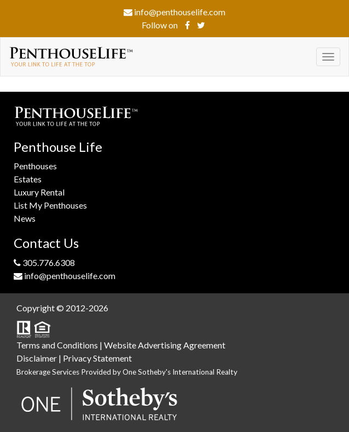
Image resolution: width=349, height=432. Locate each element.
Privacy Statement (97, 358)
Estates (28, 179)
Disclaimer (36, 358)
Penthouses (35, 166)
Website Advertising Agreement (164, 345)
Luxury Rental (39, 192)
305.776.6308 (44, 262)
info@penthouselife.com (174, 12)
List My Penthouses (50, 205)
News (25, 218)
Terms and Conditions (57, 345)
